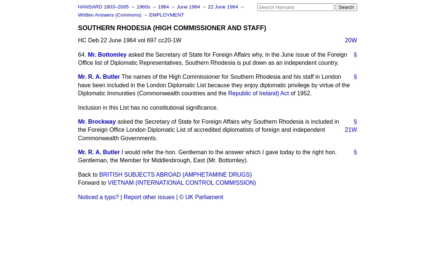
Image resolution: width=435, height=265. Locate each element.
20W (351, 40)
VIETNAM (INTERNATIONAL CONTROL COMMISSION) (182, 183)
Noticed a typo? (98, 197)
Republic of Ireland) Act (258, 93)
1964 (164, 7)
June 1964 (189, 7)
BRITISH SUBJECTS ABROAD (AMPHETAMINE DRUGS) (175, 175)
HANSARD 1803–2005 (103, 7)
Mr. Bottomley (107, 55)
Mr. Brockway (97, 122)
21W (351, 130)
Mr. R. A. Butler (99, 77)
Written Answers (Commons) (110, 15)
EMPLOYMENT (166, 15)
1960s (144, 7)
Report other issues (149, 197)
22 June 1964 (223, 7)
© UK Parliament (201, 197)
